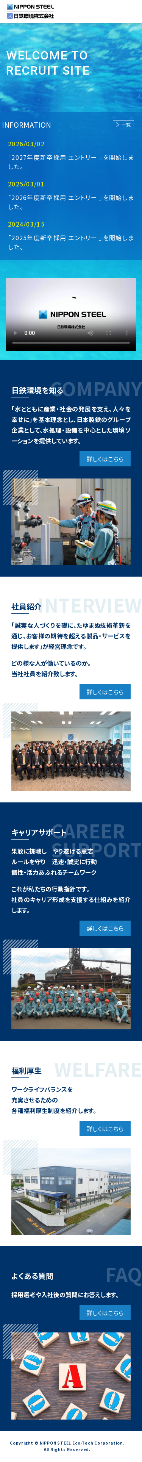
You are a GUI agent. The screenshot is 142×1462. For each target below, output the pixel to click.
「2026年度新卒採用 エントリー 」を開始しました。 (71, 202)
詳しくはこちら (105, 458)
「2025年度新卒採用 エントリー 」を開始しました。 (71, 242)
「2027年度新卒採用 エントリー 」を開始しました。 (71, 162)
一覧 (123, 124)
